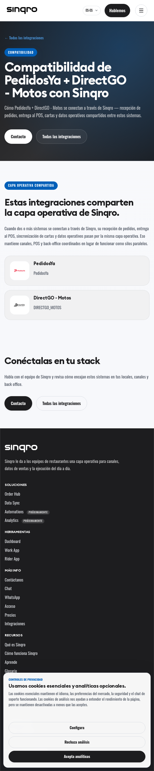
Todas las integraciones (61, 136)
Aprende (11, 662)
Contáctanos (14, 580)
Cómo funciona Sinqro (21, 653)
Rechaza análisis (76, 742)
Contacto (18, 136)
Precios (10, 615)
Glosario (11, 671)
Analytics (24, 520)
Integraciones (15, 623)
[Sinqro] (22, 10)
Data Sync (12, 503)
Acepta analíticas (77, 756)
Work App (12, 550)
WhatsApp (12, 597)
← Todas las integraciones (24, 37)
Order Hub (12, 494)
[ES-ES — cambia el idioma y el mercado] (92, 10)
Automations (27, 511)
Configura (77, 727)
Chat (8, 588)
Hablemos (117, 10)
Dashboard (13, 541)
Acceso (10, 606)
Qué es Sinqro (15, 644)
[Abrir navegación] (141, 10)
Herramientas (17, 532)
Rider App (12, 558)
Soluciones (16, 485)
